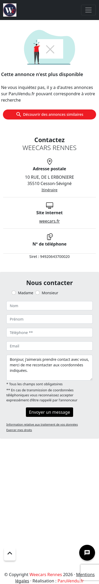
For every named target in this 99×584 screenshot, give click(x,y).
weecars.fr (49, 221)
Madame (25, 292)
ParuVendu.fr (71, 581)
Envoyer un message (49, 412)
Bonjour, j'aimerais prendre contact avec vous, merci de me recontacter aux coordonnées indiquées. (49, 368)
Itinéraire (49, 189)
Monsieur (50, 292)
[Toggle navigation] (88, 10)
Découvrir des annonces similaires (49, 114)
